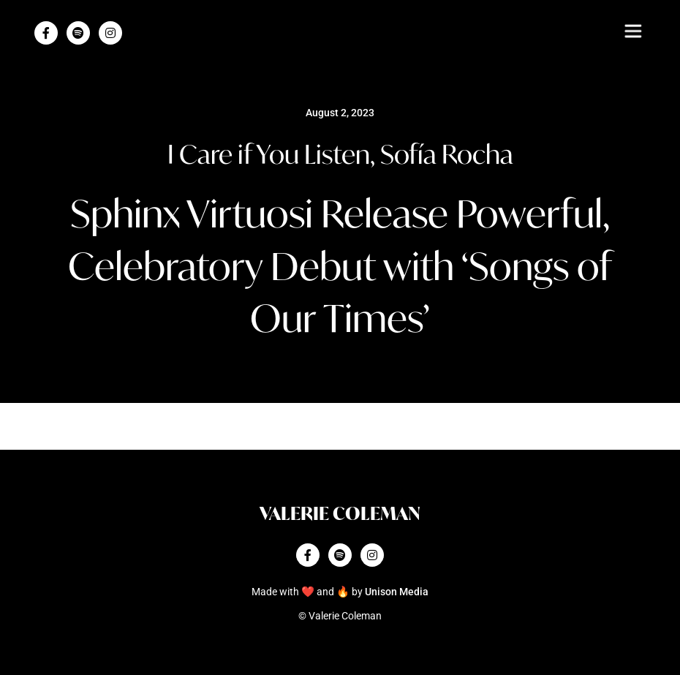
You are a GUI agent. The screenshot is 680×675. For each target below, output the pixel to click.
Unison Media (396, 592)
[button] (633, 31)
